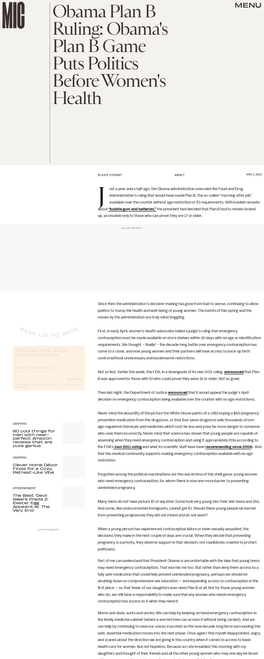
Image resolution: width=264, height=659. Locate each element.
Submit (74, 382)
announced (234, 372)
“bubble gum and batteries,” (132, 209)
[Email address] (48, 370)
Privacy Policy (21, 390)
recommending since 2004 (228, 447)
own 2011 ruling (127, 447)
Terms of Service (70, 388)
